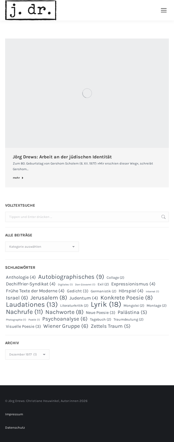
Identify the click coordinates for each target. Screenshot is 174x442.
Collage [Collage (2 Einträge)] (115, 277)
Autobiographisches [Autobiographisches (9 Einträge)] (71, 277)
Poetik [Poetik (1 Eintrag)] (34, 319)
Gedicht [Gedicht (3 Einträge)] (77, 291)
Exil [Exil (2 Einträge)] (103, 284)
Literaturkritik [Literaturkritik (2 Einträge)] (74, 305)
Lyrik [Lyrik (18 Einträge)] (106, 304)
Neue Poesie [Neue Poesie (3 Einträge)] (100, 312)
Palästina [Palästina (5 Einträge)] (132, 312)
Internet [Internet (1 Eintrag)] (152, 291)
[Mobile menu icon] (164, 10)
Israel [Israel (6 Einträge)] (17, 298)
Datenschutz (15, 427)
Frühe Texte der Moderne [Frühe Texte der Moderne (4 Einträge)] (35, 291)
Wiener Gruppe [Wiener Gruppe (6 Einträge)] (65, 326)
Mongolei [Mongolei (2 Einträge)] (134, 305)
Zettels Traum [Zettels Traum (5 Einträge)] (110, 326)
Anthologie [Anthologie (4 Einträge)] (21, 277)
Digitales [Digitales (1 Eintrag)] (65, 284)
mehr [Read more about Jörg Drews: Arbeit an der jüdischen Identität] (18, 177)
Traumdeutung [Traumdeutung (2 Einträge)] (129, 319)
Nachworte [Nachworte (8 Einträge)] (64, 312)
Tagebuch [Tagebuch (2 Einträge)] (100, 319)
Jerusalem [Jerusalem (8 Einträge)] (48, 298)
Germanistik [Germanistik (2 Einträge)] (103, 291)
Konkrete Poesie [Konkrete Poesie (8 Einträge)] (126, 298)
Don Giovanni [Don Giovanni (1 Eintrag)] (85, 284)
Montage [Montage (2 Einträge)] (157, 305)
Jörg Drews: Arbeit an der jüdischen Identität (62, 157)
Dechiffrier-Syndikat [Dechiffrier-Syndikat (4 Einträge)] (31, 284)
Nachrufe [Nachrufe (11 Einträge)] (24, 312)
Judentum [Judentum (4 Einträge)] (83, 298)
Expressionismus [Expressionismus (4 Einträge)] (133, 284)
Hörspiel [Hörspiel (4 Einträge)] (131, 291)
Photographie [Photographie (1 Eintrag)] (16, 319)
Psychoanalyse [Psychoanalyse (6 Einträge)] (65, 319)
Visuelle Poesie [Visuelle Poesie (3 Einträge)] (23, 326)
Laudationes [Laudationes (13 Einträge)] (32, 304)
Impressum (14, 414)
